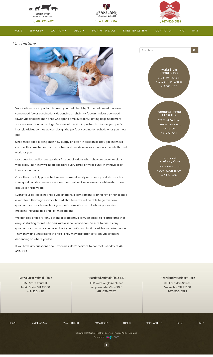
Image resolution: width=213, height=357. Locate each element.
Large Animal (39, 326)
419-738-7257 (106, 21)
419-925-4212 (43, 21)
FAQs (180, 326)
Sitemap (133, 335)
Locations (101, 326)
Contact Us (163, 33)
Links (195, 33)
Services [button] (36, 33)
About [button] (79, 33)
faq (182, 33)
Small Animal (71, 326)
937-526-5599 (170, 21)
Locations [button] (58, 33)
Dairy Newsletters (135, 33)
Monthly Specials (103, 33)
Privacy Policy (120, 335)
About (127, 326)
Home (18, 33)
